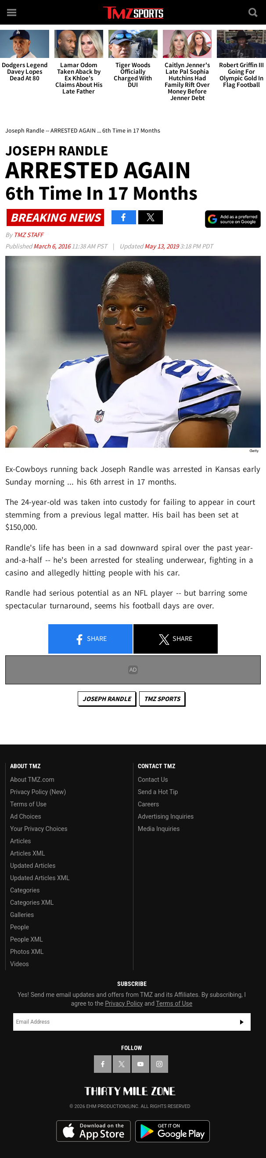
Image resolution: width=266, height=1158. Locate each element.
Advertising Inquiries (166, 816)
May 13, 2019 (162, 246)
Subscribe (242, 1022)
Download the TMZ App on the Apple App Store (93, 1131)
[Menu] (12, 12)
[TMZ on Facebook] (102, 1064)
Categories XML (32, 902)
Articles (20, 841)
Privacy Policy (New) (38, 791)
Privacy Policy (124, 1003)
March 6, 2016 (52, 246)
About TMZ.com (32, 779)
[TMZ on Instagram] (159, 1064)
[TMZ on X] (121, 1064)
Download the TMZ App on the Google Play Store (172, 1131)
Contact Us (153, 779)
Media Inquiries (159, 828)
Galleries (22, 914)
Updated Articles (32, 865)
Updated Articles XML (39, 877)
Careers (148, 804)
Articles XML (27, 853)
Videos (19, 963)
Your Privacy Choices (39, 828)
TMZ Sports (162, 698)
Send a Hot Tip (158, 791)
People (19, 927)
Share (90, 639)
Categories (25, 890)
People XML (26, 939)
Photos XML (26, 951)
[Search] (253, 12)
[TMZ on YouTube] (140, 1064)
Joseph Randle (107, 698)
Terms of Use (28, 804)
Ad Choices (25, 816)
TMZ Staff (28, 234)
